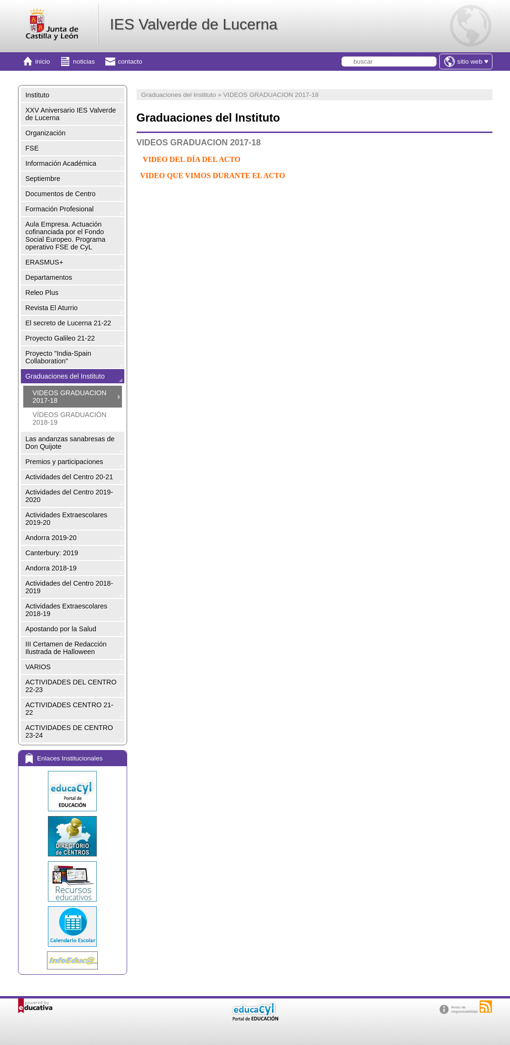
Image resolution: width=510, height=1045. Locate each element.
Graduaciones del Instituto (65, 376)
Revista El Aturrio (52, 308)
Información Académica (61, 163)
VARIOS (38, 667)
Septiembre (43, 178)
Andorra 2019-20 (51, 538)
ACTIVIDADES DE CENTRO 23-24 (69, 731)
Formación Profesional (60, 209)
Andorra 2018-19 (51, 568)
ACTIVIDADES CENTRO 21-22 (70, 708)
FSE (32, 148)
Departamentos (49, 277)
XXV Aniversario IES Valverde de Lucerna (71, 114)
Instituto (37, 95)
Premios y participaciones (64, 462)
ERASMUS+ (45, 262)
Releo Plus (42, 292)
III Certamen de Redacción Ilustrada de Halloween (66, 648)
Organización (46, 133)
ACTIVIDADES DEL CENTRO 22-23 (71, 686)
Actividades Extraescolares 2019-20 (67, 518)
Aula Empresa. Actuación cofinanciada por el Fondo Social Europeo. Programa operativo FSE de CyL (66, 235)
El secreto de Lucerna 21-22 (68, 323)
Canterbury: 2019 (52, 553)
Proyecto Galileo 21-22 (60, 338)
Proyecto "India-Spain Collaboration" (59, 357)
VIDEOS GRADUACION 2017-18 (70, 396)
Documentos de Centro (61, 194)
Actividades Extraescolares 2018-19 (67, 610)
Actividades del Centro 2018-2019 (69, 587)
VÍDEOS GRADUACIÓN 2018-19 (70, 418)
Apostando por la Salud (61, 629)
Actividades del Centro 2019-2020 (69, 496)
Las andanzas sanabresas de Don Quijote (70, 442)
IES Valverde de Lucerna (193, 24)
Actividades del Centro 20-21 (69, 477)
